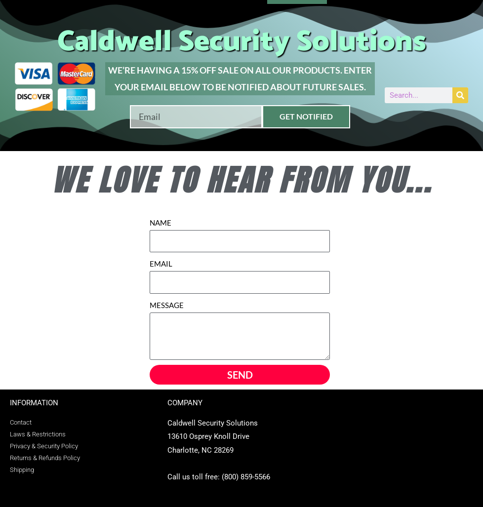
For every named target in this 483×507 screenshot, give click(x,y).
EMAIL (161, 263)
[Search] (460, 95)
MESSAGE (167, 305)
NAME (160, 222)
